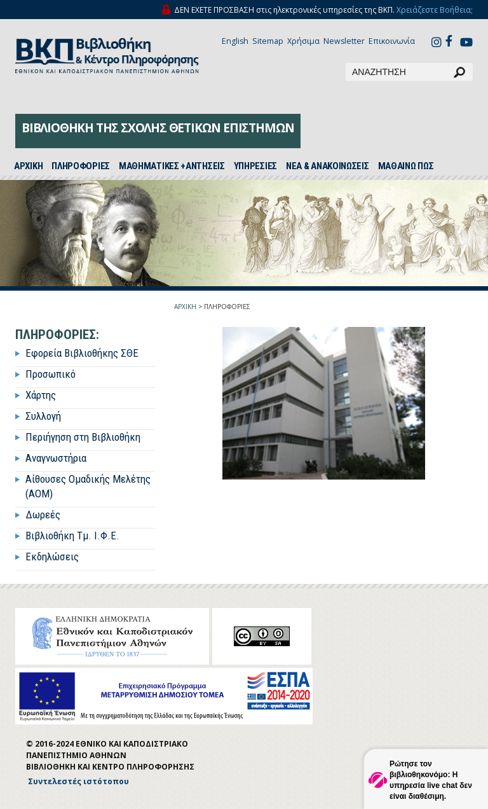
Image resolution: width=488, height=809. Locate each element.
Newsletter (344, 41)
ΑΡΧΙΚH (28, 166)
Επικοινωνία (392, 41)
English (235, 41)
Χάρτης (40, 395)
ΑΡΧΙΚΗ (185, 306)
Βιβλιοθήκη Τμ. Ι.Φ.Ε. (72, 535)
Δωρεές (42, 514)
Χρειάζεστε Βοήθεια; (434, 9)
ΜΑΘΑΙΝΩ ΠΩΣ (406, 166)
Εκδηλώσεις (52, 556)
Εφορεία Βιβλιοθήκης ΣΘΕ (82, 353)
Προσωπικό (50, 374)
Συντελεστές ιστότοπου (78, 781)
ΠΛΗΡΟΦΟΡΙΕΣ (80, 166)
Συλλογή (43, 416)
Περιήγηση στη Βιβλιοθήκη (82, 437)
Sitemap (267, 41)
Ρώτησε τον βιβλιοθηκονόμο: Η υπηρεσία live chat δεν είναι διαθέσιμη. (431, 780)
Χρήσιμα (303, 41)
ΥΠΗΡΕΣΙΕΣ (255, 166)
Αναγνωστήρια (55, 458)
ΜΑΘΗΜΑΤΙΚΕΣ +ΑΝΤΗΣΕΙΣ (172, 166)
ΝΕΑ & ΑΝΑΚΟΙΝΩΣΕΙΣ (327, 166)
